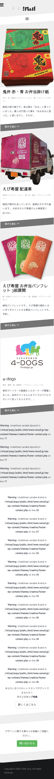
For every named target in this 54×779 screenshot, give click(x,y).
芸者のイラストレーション (13, 195)
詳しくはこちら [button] (27, 704)
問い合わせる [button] (27, 743)
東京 (33, 195)
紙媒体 (34, 297)
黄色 (4, 385)
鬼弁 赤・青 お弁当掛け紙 (26, 92)
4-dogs (9, 378)
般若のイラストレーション (21, 98)
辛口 (4, 98)
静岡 (9, 385)
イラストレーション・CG (33, 385)
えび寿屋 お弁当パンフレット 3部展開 (25, 288)
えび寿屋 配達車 (17, 189)
